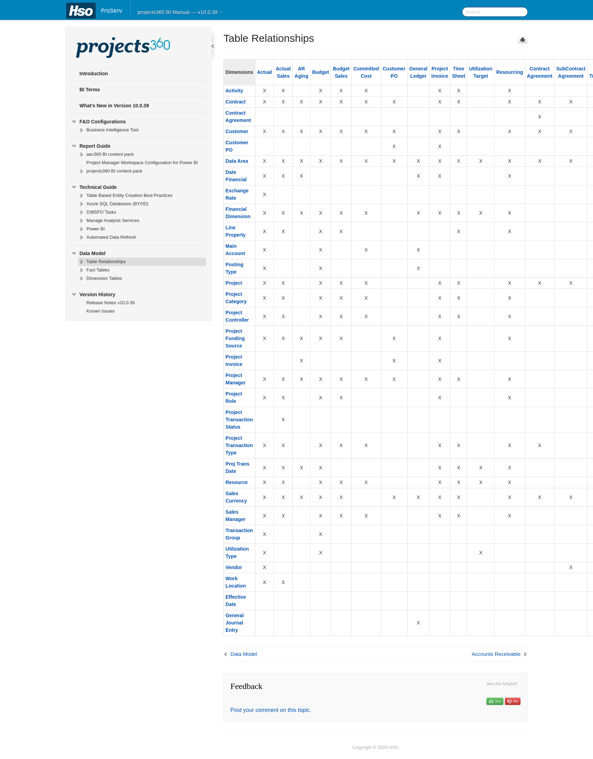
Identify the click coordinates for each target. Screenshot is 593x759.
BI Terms (89, 89)
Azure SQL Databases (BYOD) (113, 204)
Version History (93, 294)
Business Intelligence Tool (108, 130)
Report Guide (90, 146)
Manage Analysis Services (108, 220)
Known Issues (100, 311)
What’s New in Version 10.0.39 (114, 105)
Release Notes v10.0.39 (110, 302)
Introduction (93, 73)
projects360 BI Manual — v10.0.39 (180, 12)
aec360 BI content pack (106, 154)
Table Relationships (102, 262)
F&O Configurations (98, 121)
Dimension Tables (100, 278)
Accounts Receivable (496, 654)
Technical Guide (94, 187)
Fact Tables (93, 270)
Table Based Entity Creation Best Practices (125, 195)
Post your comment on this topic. (270, 710)
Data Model (88, 253)
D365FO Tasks (97, 212)
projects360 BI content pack (110, 171)
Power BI (91, 229)
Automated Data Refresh (107, 237)
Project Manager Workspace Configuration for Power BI (142, 162)
